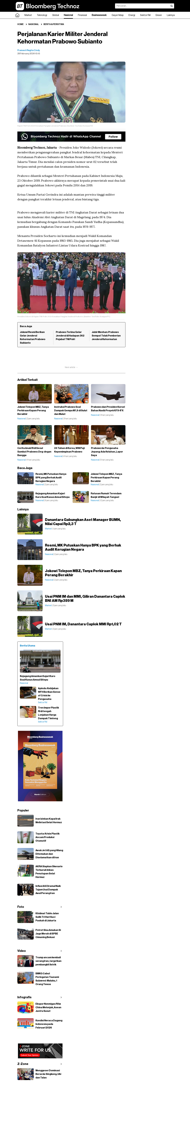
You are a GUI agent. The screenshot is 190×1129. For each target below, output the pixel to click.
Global (55, 15)
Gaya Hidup (118, 15)
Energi (132, 15)
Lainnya (171, 15)
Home (20, 24)
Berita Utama (27, 646)
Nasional (68, 15)
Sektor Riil (145, 15)
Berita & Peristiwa (53, 24)
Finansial (82, 15)
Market (28, 15)
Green (158, 15)
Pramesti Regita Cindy (28, 50)
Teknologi (42, 15)
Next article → (71, 367)
